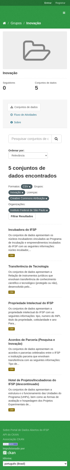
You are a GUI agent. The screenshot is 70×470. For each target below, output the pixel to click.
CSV (12, 255)
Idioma (7, 458)
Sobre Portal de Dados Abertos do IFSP (26, 429)
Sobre (15, 122)
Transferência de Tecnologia (28, 266)
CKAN (9, 453)
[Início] (4, 23)
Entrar (48, 2)
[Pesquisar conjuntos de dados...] (30, 139)
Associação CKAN (13, 439)
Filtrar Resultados (22, 216)
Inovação (33, 23)
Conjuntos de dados (24, 107)
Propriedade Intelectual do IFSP (30, 303)
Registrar (60, 2)
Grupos (16, 23)
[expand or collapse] (64, 12)
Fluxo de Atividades (23, 114)
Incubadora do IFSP (22, 229)
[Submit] (57, 139)
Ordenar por (16, 150)
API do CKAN (11, 434)
